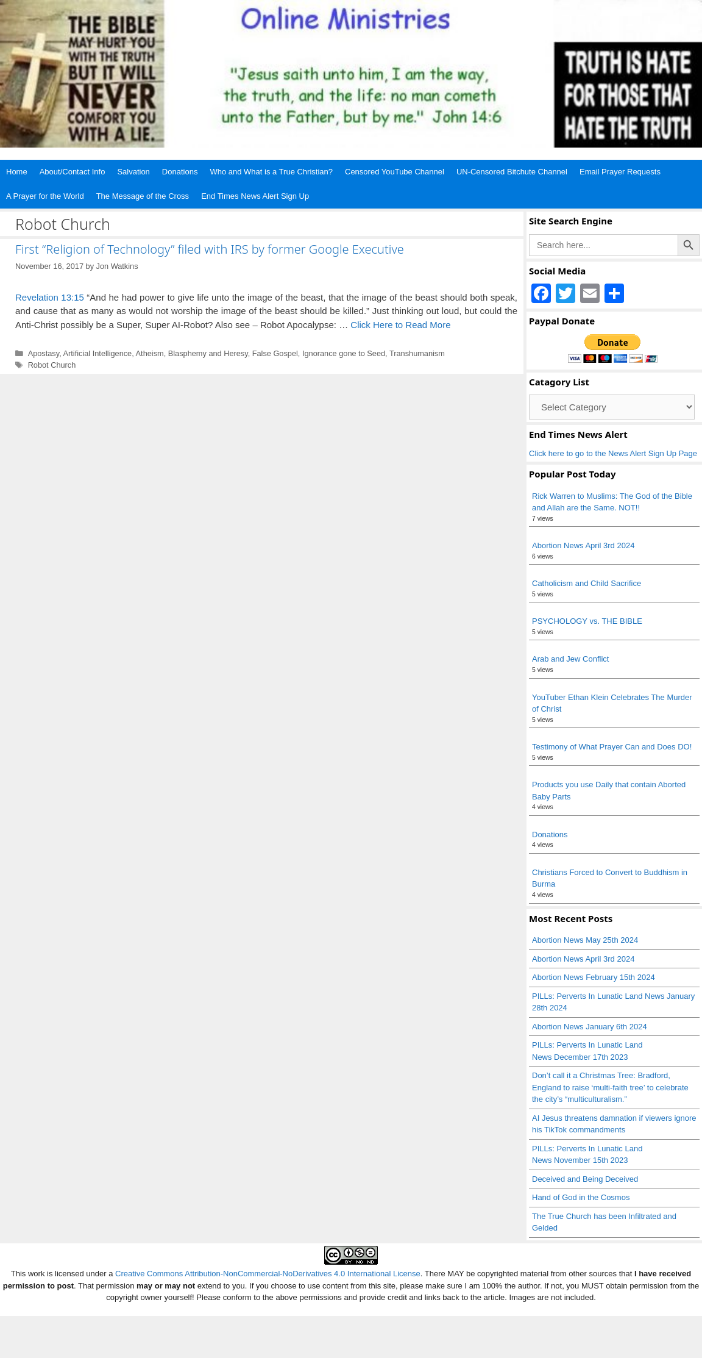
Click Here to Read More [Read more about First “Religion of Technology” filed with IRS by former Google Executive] (400, 325)
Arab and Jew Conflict (570, 658)
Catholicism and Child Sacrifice (586, 583)
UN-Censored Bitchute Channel (511, 171)
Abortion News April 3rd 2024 (583, 545)
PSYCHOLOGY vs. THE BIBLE (587, 621)
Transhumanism (417, 353)
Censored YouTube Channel (394, 171)
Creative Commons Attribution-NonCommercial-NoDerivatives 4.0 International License (267, 1273)
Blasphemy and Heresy (208, 353)
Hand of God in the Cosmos (580, 1197)
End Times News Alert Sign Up (255, 196)
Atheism (150, 353)
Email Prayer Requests (620, 171)
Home (16, 171)
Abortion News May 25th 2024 (585, 940)
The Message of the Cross (142, 196)
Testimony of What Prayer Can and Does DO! (612, 746)
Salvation (133, 171)
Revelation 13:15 (49, 297)
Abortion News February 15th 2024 (593, 977)
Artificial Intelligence (97, 353)
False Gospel (275, 353)
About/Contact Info (72, 171)
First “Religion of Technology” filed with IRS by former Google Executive (209, 249)
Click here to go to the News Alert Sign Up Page (613, 453)
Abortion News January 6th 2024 (589, 1026)
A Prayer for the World (45, 196)
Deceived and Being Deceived (585, 1179)
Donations (180, 171)
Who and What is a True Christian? (271, 171)
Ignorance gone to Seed (343, 353)
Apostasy (44, 353)
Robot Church (52, 365)
